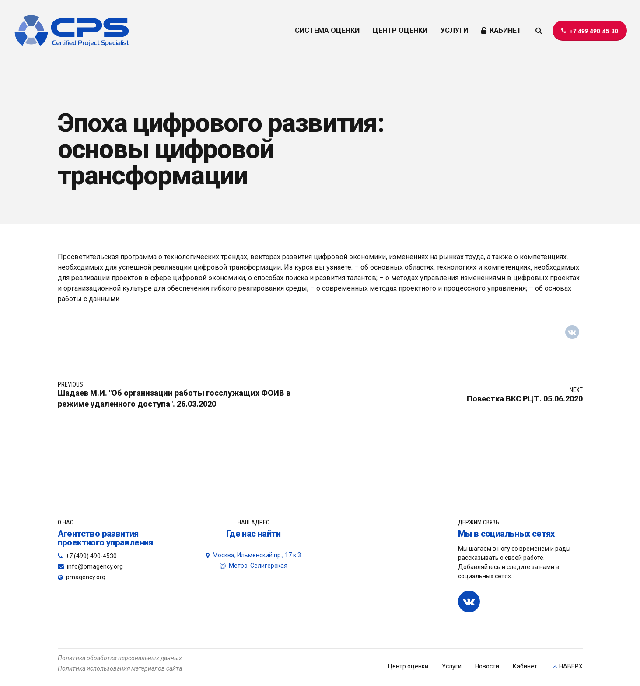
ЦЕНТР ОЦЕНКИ (400, 30)
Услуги (452, 666)
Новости (487, 666)
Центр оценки (408, 666)
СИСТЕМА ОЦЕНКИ (327, 30)
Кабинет (525, 666)
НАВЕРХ (571, 666)
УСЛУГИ (454, 30)
